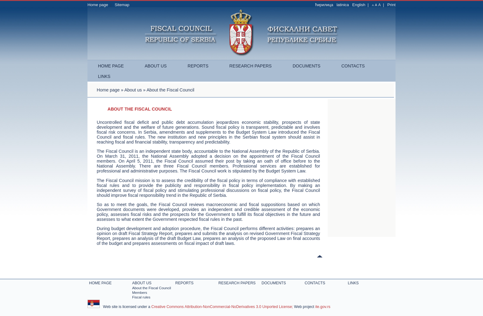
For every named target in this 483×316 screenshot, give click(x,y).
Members (139, 292)
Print (391, 4)
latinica (342, 4)
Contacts (353, 65)
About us (156, 65)
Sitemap (122, 4)
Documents (306, 65)
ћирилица (324, 4)
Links (104, 76)
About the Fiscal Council (151, 288)
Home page (97, 4)
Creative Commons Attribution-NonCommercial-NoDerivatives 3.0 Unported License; (222, 307)
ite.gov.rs (322, 307)
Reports (198, 65)
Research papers (250, 65)
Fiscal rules (141, 297)
